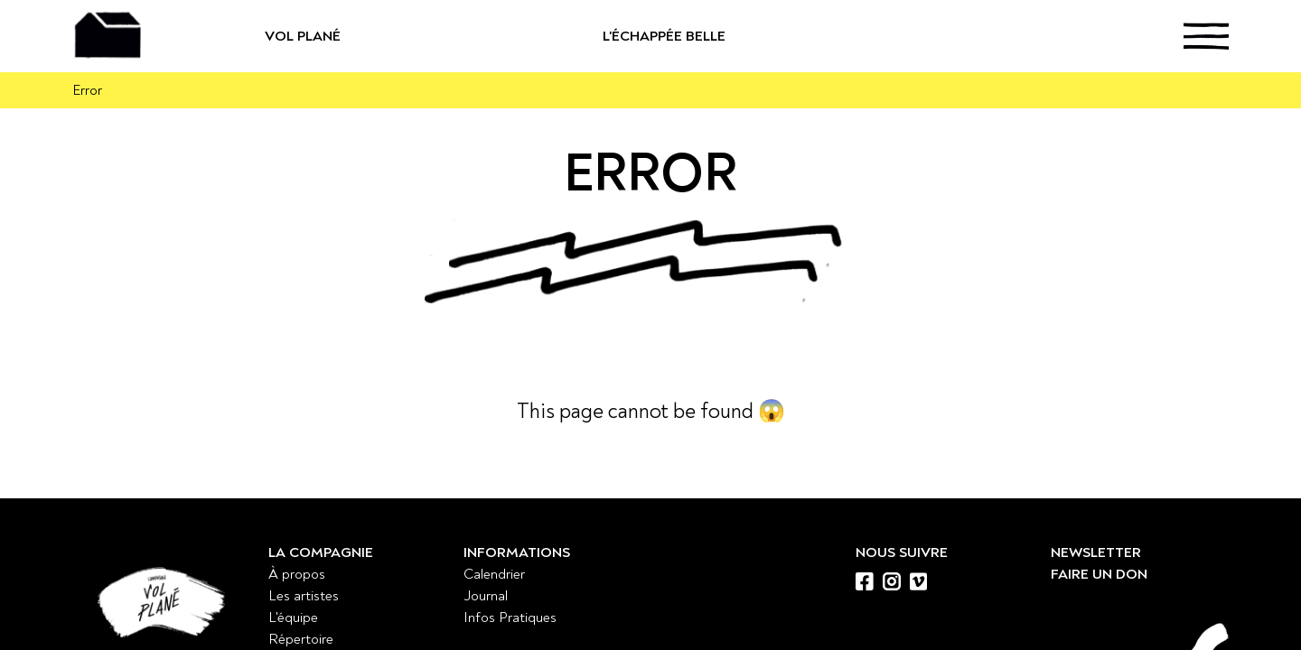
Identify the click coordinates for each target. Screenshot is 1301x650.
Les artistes (303, 596)
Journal (485, 596)
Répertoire (300, 639)
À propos (296, 574)
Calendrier (494, 574)
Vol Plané (361, 36)
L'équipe (293, 617)
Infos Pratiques (510, 617)
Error (87, 90)
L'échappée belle (727, 36)
